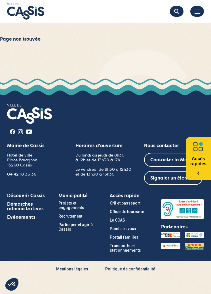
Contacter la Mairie (172, 160)
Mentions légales (72, 269)
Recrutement (70, 216)
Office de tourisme (127, 211)
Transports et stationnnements (125, 248)
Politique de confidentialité (130, 269)
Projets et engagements (71, 205)
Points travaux (123, 228)
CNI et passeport (125, 203)
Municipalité (73, 196)
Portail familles (124, 237)
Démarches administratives (25, 206)
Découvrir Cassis (26, 196)
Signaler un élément (173, 178)
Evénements (21, 217)
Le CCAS (117, 220)
